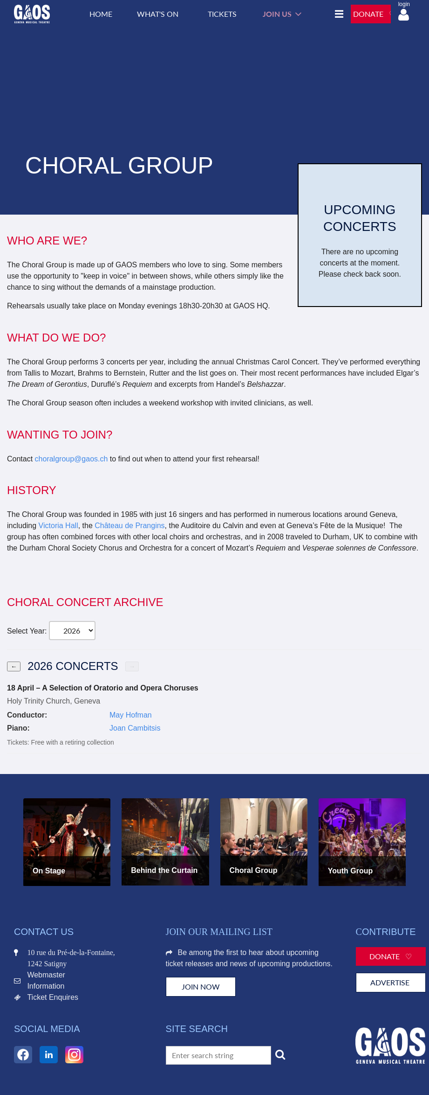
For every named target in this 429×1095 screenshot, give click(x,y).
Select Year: (27, 631)
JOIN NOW (201, 986)
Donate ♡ (390, 956)
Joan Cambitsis (134, 728)
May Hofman (130, 715)
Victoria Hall (58, 526)
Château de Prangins (129, 526)
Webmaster (46, 975)
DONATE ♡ (374, 13)
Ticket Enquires (52, 997)
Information (45, 986)
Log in (403, 15)
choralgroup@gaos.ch (71, 459)
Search (280, 1054)
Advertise (390, 982)
